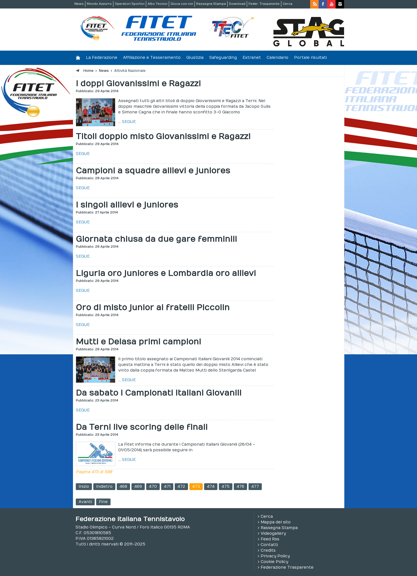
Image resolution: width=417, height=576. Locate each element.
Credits (268, 550)
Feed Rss (270, 539)
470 (153, 486)
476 (240, 486)
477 (255, 486)
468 (123, 486)
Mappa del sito (276, 522)
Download (237, 4)
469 (138, 486)
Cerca (287, 4)
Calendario (277, 57)
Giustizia (195, 57)
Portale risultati (310, 57)
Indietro (104, 486)
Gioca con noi (181, 4)
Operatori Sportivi (129, 4)
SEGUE (129, 121)
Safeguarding (223, 57)
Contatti (269, 544)
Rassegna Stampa (211, 4)
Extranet (252, 57)
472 (181, 486)
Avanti (85, 501)
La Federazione (101, 57)
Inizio (84, 486)
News (79, 4)
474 (211, 486)
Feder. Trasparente (264, 4)
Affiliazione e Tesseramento (152, 57)
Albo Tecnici (157, 4)
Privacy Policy (275, 556)
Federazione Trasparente (287, 567)
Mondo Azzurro (99, 4)
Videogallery (273, 533)
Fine (103, 501)
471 (167, 486)
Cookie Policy (274, 561)
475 (226, 486)
